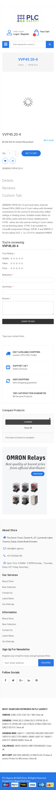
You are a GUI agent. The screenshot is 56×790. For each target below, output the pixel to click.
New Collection (9, 587)
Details (7, 180)
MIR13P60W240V (37, 746)
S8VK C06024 (21, 746)
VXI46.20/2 (29, 720)
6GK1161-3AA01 (43, 737)
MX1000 (17, 755)
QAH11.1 (21, 733)
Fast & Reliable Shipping (26, 352)
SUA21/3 (6, 724)
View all (39, 715)
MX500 (25, 755)
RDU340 (39, 733)
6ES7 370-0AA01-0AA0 (23, 737)
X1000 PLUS (36, 755)
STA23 (30, 724)
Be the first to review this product (17, 142)
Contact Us (7, 593)
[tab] (28, 196)
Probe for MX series (18, 758)
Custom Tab (12, 195)
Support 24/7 (20, 366)
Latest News (8, 598)
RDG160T (49, 733)
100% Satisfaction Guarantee (29, 393)
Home (21, 65)
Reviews (8, 188)
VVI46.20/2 (17, 720)
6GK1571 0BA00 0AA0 (12, 740)
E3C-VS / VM (29, 715)
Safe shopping (21, 379)
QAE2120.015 (8, 727)
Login (16, 34)
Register (25, 34)
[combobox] (28, 44)
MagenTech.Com (22, 781)
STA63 (38, 724)
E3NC (13, 715)
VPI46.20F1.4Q (19, 724)
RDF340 (30, 733)
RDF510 (6, 737)
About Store (8, 581)
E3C (19, 715)
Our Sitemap (8, 604)
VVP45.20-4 (41, 720)
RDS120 (46, 724)
